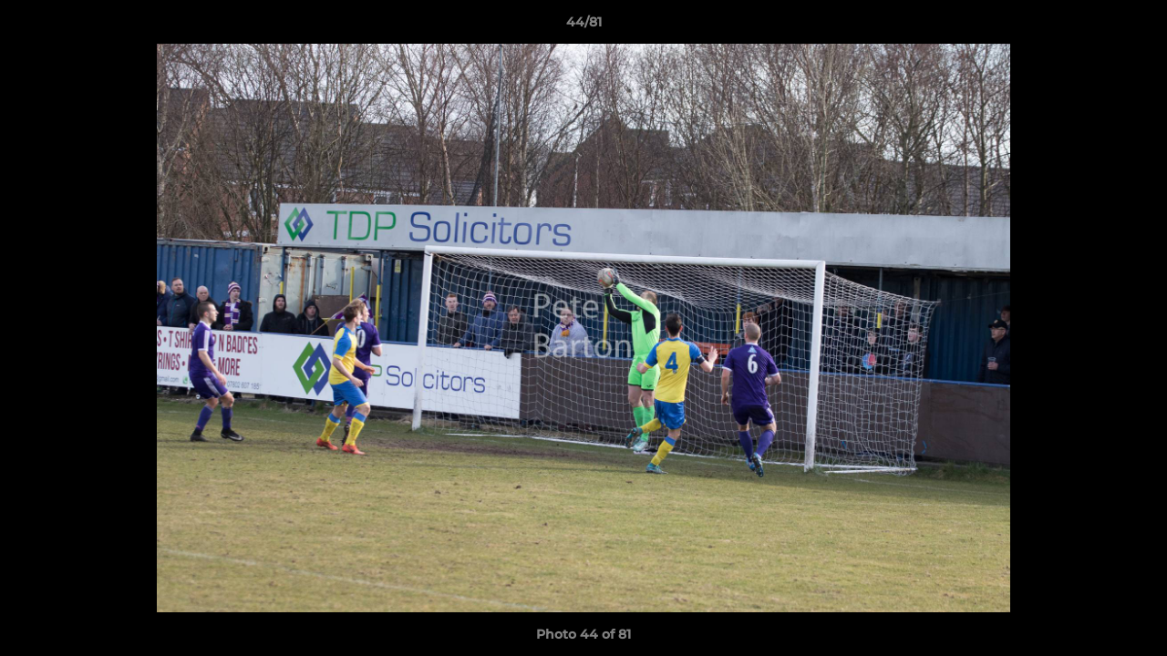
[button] (1134, 26)
